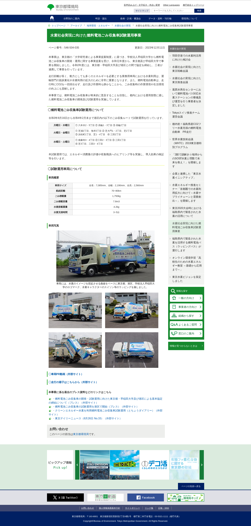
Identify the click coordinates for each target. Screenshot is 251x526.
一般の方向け (186, 298)
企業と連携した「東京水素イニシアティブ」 (186, 175)
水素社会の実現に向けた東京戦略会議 (186, 69)
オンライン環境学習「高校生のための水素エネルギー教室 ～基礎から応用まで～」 (187, 263)
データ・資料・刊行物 (160, 18)
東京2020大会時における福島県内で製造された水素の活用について (187, 212)
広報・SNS (163, 508)
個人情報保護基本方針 (109, 508)
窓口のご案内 (186, 333)
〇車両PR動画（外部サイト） (66, 374)
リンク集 (149, 508)
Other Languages (171, 5)
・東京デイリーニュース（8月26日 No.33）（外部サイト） (87, 418)
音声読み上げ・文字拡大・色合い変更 (142, 5)
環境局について (189, 18)
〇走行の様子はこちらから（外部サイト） (73, 382)
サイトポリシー (132, 508)
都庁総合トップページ (193, 5)
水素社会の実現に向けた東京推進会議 (186, 80)
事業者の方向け (187, 307)
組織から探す (186, 315)
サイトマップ (142, 11)
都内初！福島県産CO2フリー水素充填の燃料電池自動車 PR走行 (186, 128)
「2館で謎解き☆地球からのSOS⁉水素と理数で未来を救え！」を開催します (187, 160)
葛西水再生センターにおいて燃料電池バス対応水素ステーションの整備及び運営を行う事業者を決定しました (186, 97)
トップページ (58, 25)
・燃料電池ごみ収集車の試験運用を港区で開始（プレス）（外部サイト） (95, 406)
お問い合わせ (87, 508)
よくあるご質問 (187, 324)
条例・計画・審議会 (130, 18)
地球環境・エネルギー (98, 25)
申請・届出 (101, 18)
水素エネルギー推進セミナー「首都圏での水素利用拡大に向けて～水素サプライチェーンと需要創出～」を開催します (186, 193)
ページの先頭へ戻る (191, 486)
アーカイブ (76, 25)
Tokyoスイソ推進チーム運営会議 (186, 114)
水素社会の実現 (123, 25)
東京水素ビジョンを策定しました (186, 279)
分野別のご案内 (72, 18)
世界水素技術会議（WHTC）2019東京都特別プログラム (187, 143)
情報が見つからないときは (183, 346)
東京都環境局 (81, 434)
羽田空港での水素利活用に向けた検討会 (186, 57)
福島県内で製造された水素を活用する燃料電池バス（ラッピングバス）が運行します (186, 244)
